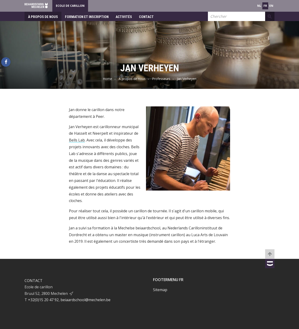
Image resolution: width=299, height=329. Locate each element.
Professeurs (161, 78)
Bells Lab (77, 140)
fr (265, 6)
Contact (146, 17)
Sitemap (160, 289)
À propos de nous (43, 17)
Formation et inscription (87, 17)
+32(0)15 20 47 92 (43, 299)
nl (259, 6)
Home (107, 78)
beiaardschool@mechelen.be (85, 299)
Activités (124, 17)
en (271, 6)
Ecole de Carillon (70, 6)
